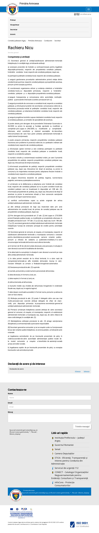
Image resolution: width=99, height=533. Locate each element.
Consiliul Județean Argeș (17, 41)
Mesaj (10, 412)
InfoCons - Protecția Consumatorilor (64, 484)
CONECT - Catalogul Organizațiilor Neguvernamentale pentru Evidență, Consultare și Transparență (70, 475)
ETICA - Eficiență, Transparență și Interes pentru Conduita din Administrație (69, 460)
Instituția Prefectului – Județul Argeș (69, 439)
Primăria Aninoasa (35, 41)
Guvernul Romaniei (64, 445)
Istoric (12, 34)
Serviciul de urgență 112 (66, 468)
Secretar (13, 29)
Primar (13, 20)
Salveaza (86, 371)
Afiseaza (77, 371)
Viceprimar (14, 25)
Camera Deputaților (64, 453)
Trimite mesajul (82, 426)
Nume (10, 393)
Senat (57, 449)
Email (10, 403)
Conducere (48, 41)
